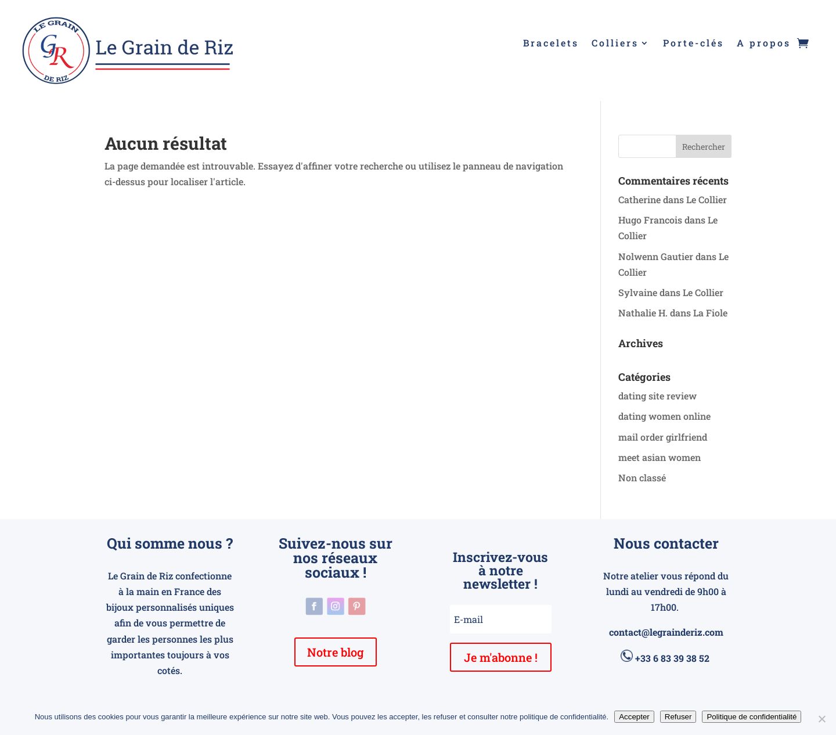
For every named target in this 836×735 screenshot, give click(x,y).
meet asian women (659, 457)
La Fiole (710, 313)
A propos (764, 44)
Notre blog (335, 652)
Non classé (642, 477)
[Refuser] (821, 719)
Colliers (615, 44)
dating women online (664, 416)
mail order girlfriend (662, 437)
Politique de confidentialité (752, 716)
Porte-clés (693, 44)
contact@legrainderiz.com (666, 632)
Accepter (634, 716)
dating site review (657, 396)
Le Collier (706, 199)
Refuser (678, 716)
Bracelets (551, 44)
